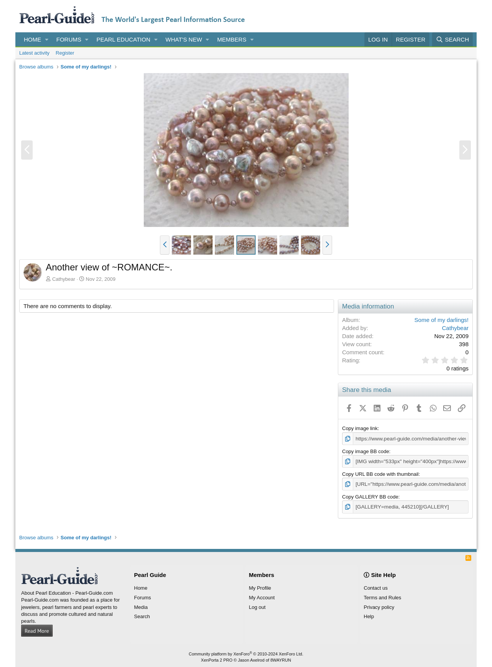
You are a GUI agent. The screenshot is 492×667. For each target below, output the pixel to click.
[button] (47, 39)
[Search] (452, 39)
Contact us (375, 587)
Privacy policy (379, 606)
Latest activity (34, 53)
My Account (262, 596)
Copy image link (360, 428)
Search (142, 615)
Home (32, 39)
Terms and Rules (382, 596)
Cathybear (63, 279)
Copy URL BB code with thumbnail (380, 473)
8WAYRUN (280, 658)
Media (141, 606)
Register (65, 53)
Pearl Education (123, 39)
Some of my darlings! (441, 320)
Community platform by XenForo (246, 652)
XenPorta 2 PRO (217, 658)
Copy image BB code (365, 451)
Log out (257, 606)
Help (369, 615)
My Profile (260, 587)
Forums (69, 39)
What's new (184, 39)
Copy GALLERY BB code (370, 496)
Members (231, 39)
